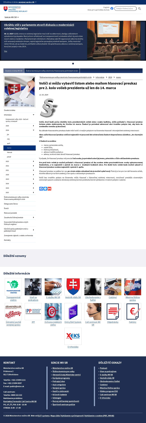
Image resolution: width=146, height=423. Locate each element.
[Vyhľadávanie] (125, 8)
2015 (7, 192)
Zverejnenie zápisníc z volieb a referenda (18, 235)
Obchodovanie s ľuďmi (110, 381)
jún (8, 134)
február (9, 152)
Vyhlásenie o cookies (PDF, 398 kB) (99, 415)
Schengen (57, 398)
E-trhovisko (105, 398)
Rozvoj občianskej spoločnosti (66, 401)
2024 (7, 130)
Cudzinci (104, 384)
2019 (7, 179)
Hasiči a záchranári (61, 391)
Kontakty (7, 240)
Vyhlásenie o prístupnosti (72, 415)
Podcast (103, 368)
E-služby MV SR (106, 374)
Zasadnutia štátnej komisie (13, 217)
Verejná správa (59, 388)
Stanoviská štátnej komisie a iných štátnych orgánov (16, 223)
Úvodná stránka (9, 110)
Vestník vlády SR (107, 378)
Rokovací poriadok (10, 213)
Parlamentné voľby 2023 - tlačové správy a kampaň (17, 120)
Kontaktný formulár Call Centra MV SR (19, 401)
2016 (7, 188)
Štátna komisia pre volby (63, 371)
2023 (7, 161)
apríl (8, 143)
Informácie (8, 115)
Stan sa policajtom (108, 371)
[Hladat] (140, 8)
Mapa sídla (55, 415)
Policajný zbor (59, 381)
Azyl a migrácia (59, 384)
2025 (7, 126)
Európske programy (61, 378)
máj (8, 139)
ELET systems (44, 415)
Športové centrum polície (64, 404)
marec (9, 148)
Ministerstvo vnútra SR (63, 368)
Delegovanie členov (11, 204)
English (106, 7)
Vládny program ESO (109, 391)
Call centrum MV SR (108, 394)
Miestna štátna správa (110, 388)
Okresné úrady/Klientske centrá (67, 374)
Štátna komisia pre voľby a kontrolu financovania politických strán (52, 71)
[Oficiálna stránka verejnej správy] (27, 2)
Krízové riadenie (60, 394)
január (9, 157)
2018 (7, 184)
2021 (7, 170)
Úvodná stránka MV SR (13, 71)
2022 (7, 166)
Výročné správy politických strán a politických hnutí (16, 230)
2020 (7, 175)
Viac (5, 51)
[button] (12, 16)
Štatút (6, 208)
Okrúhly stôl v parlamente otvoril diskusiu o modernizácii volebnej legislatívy (39, 26)
